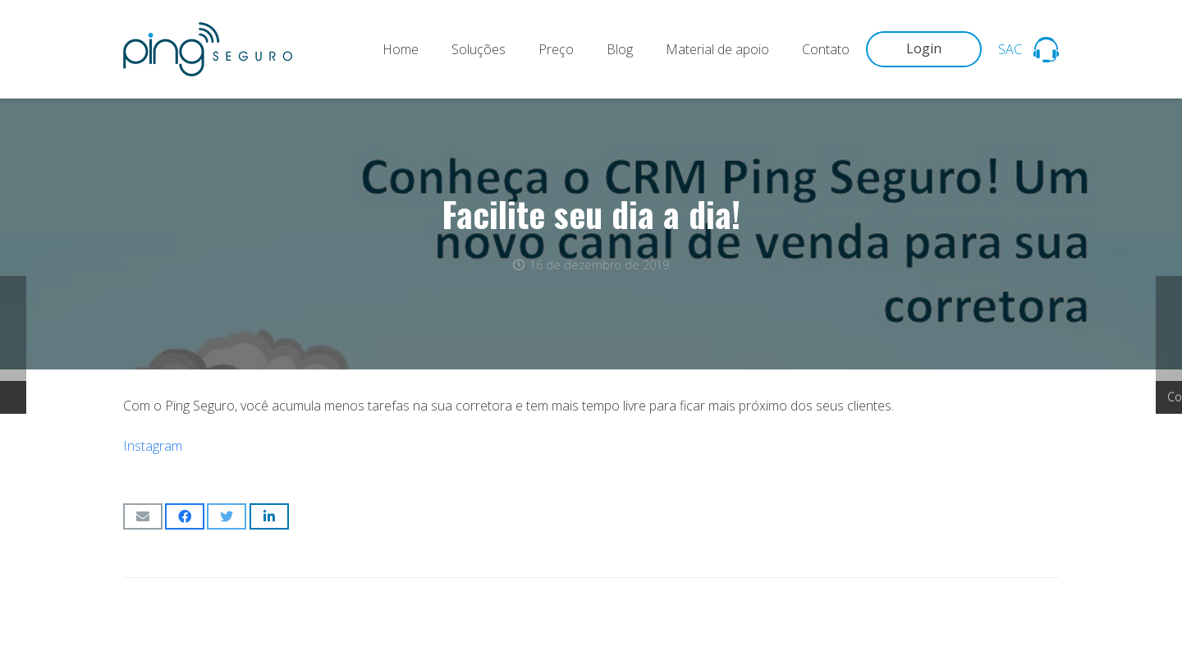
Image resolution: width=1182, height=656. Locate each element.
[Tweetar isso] (226, 516)
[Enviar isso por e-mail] (143, 516)
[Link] (207, 49)
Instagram (152, 446)
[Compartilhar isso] (184, 516)
